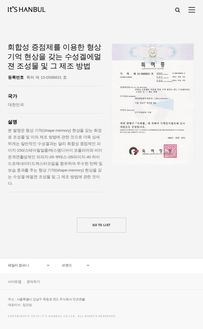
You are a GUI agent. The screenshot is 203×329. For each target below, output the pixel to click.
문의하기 (33, 282)
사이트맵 (14, 282)
